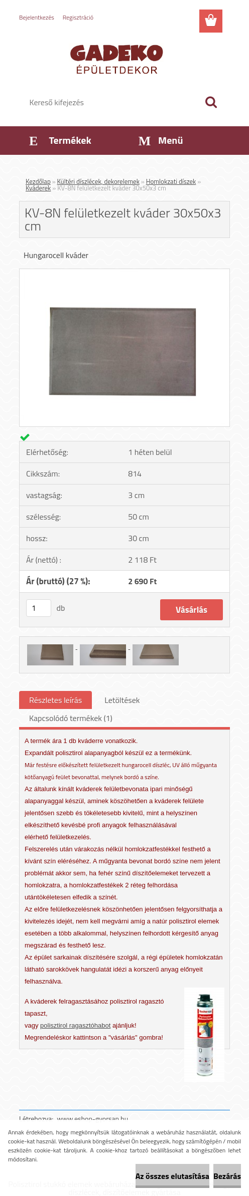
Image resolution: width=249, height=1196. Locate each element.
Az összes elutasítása (172, 1176)
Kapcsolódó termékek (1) (70, 718)
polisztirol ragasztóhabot (75, 1025)
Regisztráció (78, 17)
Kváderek (38, 188)
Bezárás (227, 1176)
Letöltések (122, 700)
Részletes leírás (55, 700)
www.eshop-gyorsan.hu (92, 1118)
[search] (210, 102)
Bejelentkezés (36, 17)
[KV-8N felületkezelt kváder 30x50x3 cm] (124, 273)
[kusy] (38, 608)
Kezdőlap (38, 181)
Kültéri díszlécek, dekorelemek (98, 181)
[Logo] (118, 58)
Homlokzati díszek (171, 181)
